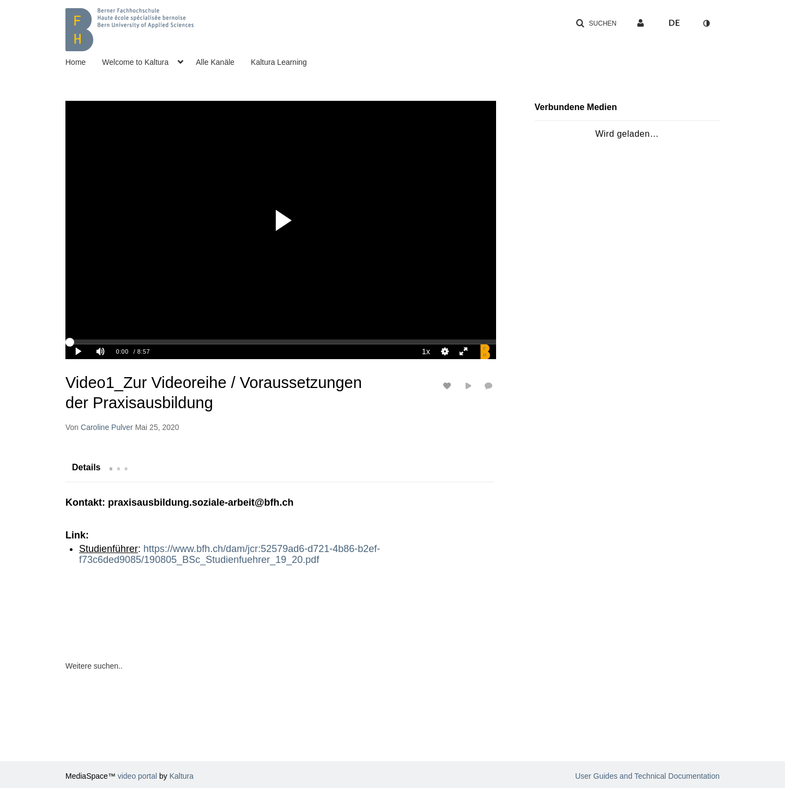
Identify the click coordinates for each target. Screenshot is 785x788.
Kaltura (182, 776)
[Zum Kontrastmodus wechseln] (706, 23)
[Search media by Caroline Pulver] (107, 427)
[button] (596, 23)
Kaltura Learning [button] (279, 62)
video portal (137, 776)
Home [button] (75, 62)
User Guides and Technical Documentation (647, 776)
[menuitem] (83, 61)
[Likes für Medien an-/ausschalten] (449, 385)
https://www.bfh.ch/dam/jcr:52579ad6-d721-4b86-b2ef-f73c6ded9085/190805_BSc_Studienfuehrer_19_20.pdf (229, 554)
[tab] (86, 467)
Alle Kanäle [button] (215, 62)
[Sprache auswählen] (674, 23)
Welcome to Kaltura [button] (135, 62)
